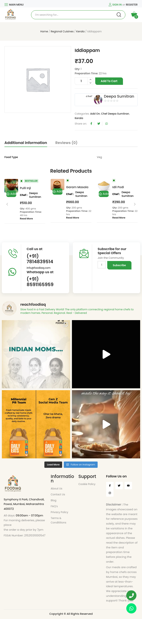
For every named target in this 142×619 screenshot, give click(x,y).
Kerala (80, 31)
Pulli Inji (25, 188)
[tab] (25, 143)
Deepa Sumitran (119, 96)
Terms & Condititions (58, 520)
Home (44, 31)
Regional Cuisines (62, 31)
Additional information (25, 142)
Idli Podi (118, 187)
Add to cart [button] (11, 194)
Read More (26, 218)
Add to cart (109, 81)
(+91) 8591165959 (40, 282)
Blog (53, 500)
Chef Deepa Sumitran (115, 114)
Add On (95, 114)
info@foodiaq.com (38, 268)
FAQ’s (54, 506)
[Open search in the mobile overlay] (78, 14)
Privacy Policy (59, 512)
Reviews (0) (66, 142)
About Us (56, 488)
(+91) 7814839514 (40, 259)
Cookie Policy (86, 484)
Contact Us (58, 494)
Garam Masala (77, 187)
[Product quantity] (84, 81)
